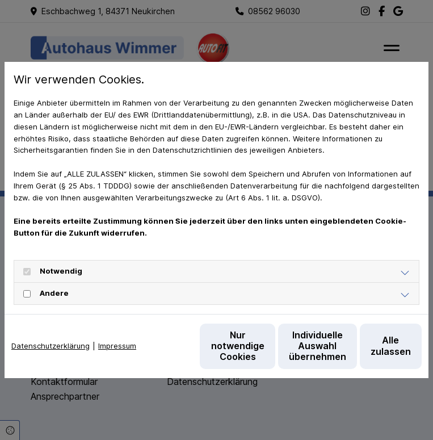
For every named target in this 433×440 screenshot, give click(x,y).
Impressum (117, 323)
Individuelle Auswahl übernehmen (261, 351)
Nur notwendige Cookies (154, 352)
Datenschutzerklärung (50, 323)
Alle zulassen (369, 351)
